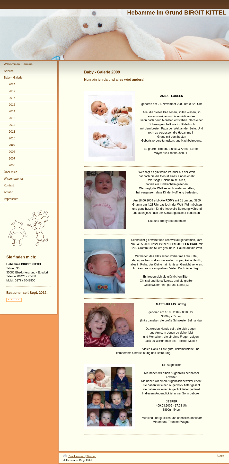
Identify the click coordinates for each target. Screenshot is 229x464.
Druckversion (74, 456)
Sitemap (91, 456)
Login (220, 455)
